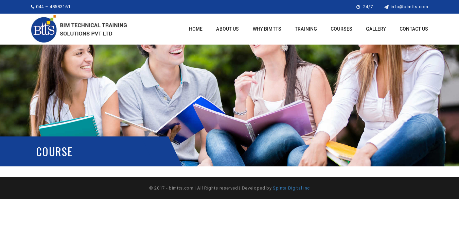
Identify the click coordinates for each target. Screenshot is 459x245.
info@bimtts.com (406, 6)
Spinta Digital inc (291, 188)
